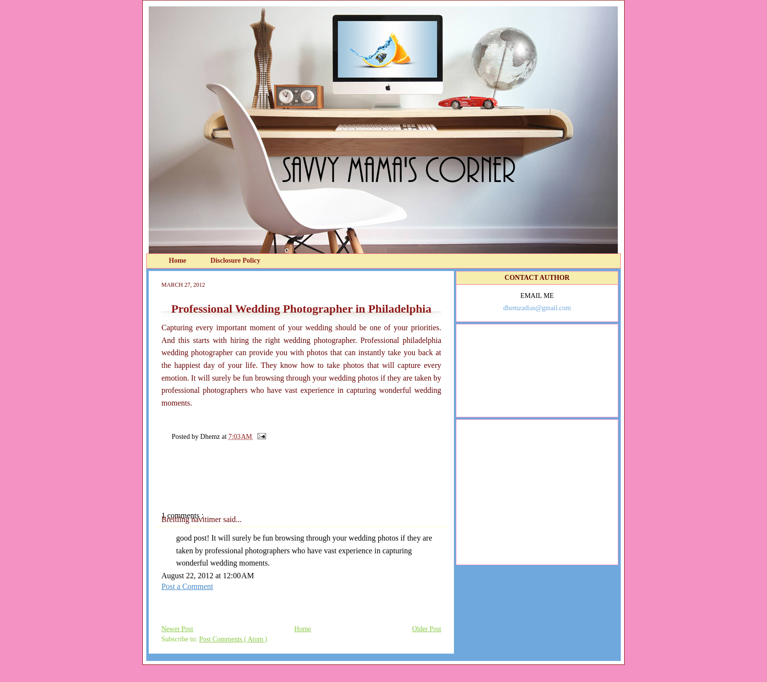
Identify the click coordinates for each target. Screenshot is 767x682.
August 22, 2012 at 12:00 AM (207, 575)
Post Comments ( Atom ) (233, 639)
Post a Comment (187, 586)
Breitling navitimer (192, 519)
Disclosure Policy (235, 260)
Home (178, 260)
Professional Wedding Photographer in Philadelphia (301, 308)
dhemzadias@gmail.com (537, 308)
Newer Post (177, 629)
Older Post (427, 629)
